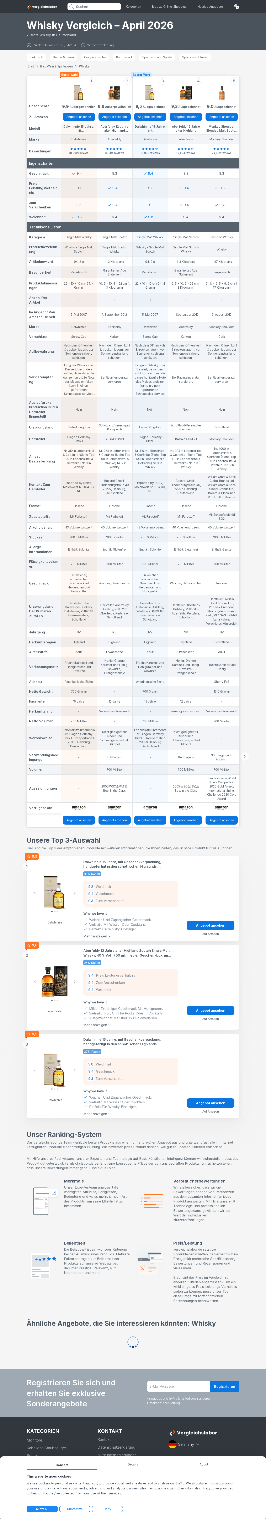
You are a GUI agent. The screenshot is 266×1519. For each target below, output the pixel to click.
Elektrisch (36, 57)
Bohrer (32, 1455)
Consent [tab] (62, 1465)
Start (31, 66)
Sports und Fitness (195, 57)
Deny (107, 1509)
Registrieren (224, 1386)
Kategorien (133, 6)
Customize (75, 1509)
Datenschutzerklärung (116, 1447)
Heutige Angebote (210, 6)
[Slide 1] (54, 911)
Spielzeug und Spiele (157, 57)
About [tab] (204, 1464)
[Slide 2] (57, 911)
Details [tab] (133, 1464)
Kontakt (104, 1439)
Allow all (42, 1509)
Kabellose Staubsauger (46, 1448)
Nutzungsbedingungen (117, 1455)
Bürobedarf (124, 57)
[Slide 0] (52, 911)
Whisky (84, 66)
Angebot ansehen (78, 116)
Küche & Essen (63, 57)
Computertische (95, 57)
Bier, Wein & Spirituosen (56, 66)
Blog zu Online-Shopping (169, 6)
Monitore (34, 1440)
